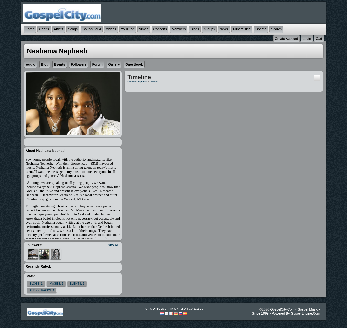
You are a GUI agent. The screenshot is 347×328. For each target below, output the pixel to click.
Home (29, 29)
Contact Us (196, 308)
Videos (111, 29)
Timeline (153, 81)
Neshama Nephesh (137, 81)
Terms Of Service (155, 308)
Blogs (195, 29)
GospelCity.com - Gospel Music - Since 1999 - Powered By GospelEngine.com (286, 311)
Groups (209, 29)
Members (179, 29)
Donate (260, 29)
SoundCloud (91, 29)
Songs (73, 29)
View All (113, 244)
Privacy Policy (177, 308)
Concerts (160, 29)
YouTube (127, 29)
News (224, 29)
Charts (44, 29)
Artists (58, 29)
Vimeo (143, 29)
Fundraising (242, 29)
